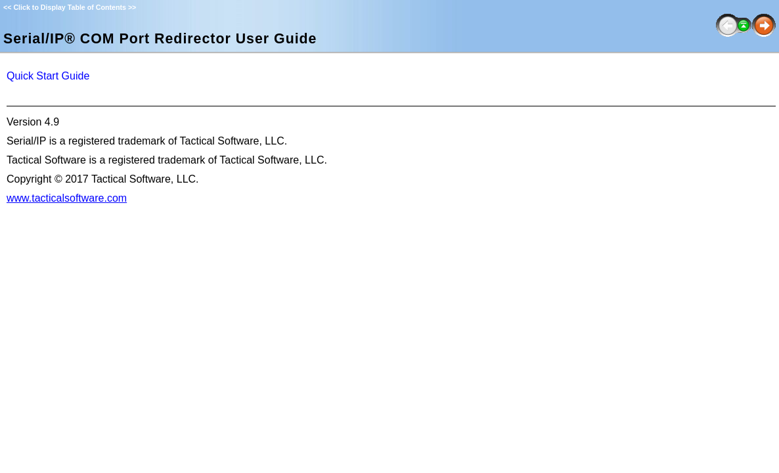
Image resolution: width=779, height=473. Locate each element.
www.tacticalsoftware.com (67, 198)
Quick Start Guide (48, 75)
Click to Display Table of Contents (69, 7)
